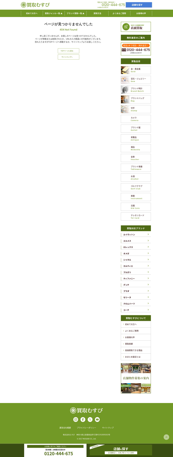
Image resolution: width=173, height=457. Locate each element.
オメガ (126, 253)
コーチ (126, 310)
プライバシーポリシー (86, 427)
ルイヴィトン (129, 234)
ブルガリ (127, 272)
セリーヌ (127, 297)
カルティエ (128, 266)
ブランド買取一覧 (74, 13)
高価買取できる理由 (133, 350)
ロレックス (128, 247)
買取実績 (129, 343)
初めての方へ (131, 324)
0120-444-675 (113, 5)
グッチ (126, 284)
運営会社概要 (65, 427)
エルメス (127, 240)
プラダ (126, 291)
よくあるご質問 (132, 330)
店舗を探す (137, 4)
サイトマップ (108, 427)
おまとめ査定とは (132, 356)
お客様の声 (130, 337)
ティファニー (129, 278)
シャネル (127, 259)
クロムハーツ (129, 303)
